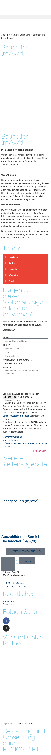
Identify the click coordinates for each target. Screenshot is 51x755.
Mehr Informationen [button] (12, 437)
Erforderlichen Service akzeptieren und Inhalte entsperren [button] (25, 445)
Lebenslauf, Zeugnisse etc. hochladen (21, 394)
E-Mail (6, 352)
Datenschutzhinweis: (13, 400)
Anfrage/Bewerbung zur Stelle (17, 360)
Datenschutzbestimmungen (16, 416)
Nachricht (7, 367)
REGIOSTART (21, 749)
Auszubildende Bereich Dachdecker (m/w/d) (20, 538)
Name (6, 337)
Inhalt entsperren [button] (11, 440)
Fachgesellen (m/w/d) (20, 501)
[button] (25, 17)
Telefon (6, 345)
